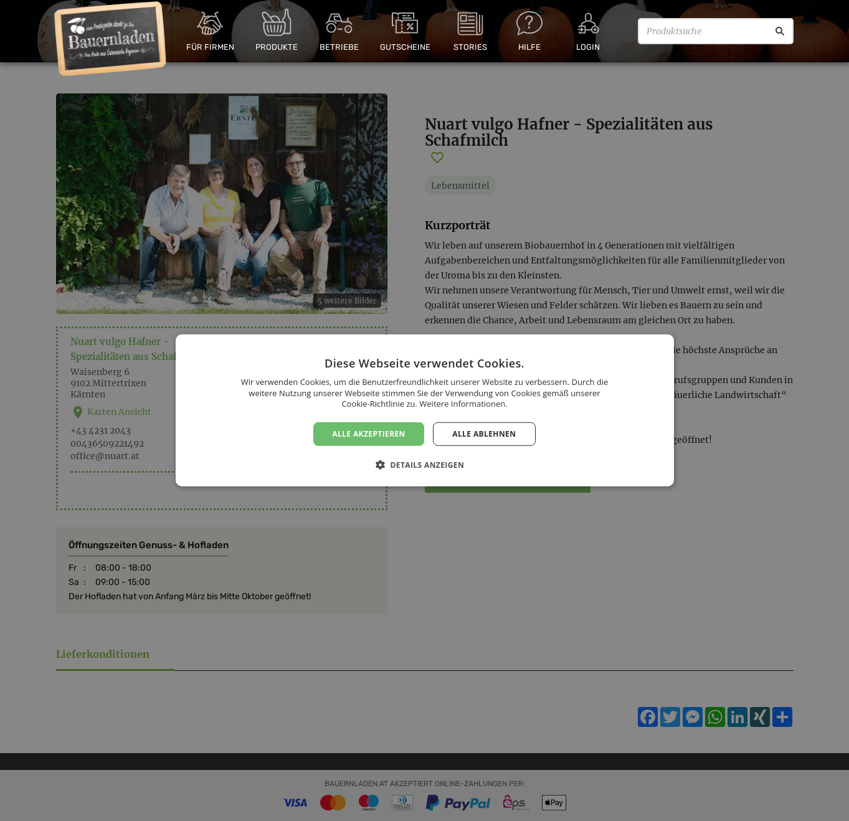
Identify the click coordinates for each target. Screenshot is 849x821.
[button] (424, 464)
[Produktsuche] (716, 31)
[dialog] (424, 410)
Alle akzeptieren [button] (369, 434)
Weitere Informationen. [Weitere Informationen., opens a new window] (463, 403)
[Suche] (780, 31)
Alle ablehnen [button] (484, 434)
